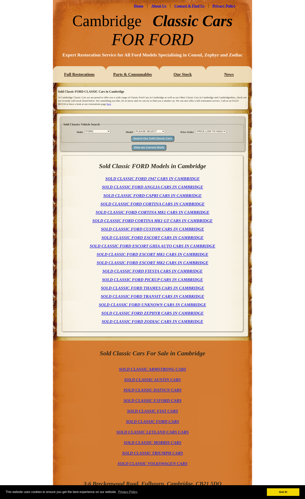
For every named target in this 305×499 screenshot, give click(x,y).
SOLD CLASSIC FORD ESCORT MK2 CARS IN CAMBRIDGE (152, 262)
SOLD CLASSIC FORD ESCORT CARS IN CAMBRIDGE (152, 237)
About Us (158, 6)
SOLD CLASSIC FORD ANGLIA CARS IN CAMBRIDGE (152, 187)
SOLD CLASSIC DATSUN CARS (152, 390)
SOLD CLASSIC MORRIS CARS (152, 442)
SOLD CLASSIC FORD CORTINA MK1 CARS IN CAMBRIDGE (152, 212)
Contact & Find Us (189, 6)
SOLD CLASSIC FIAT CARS (152, 411)
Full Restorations (79, 74)
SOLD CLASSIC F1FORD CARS (152, 400)
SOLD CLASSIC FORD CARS (152, 421)
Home (138, 6)
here (109, 104)
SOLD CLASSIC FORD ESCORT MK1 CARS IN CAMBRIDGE (152, 254)
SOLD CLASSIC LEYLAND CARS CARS (152, 432)
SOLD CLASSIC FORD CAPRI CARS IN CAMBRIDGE (152, 195)
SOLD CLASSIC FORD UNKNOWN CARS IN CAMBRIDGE (152, 304)
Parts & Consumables (132, 74)
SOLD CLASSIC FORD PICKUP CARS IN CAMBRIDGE (152, 279)
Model (129, 132)
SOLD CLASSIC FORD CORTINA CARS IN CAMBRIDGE (152, 204)
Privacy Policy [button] (128, 492)
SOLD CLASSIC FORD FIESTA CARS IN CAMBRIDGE (152, 271)
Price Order (187, 132)
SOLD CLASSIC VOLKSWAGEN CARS (152, 463)
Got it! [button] (283, 492)
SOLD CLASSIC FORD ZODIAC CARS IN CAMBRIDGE (152, 321)
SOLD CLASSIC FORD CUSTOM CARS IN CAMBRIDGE (152, 229)
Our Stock (183, 74)
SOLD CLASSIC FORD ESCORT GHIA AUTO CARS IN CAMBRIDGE (152, 246)
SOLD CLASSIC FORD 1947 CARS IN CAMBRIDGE (152, 178)
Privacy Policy (223, 6)
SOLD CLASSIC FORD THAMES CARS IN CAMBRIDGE (152, 288)
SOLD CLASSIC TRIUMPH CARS (152, 453)
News (229, 74)
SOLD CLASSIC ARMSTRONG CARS (152, 369)
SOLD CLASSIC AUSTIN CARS (152, 379)
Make (80, 132)
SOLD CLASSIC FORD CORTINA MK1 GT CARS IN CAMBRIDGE (152, 220)
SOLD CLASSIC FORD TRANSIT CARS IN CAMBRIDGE (152, 296)
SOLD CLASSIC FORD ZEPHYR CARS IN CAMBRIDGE (152, 313)
